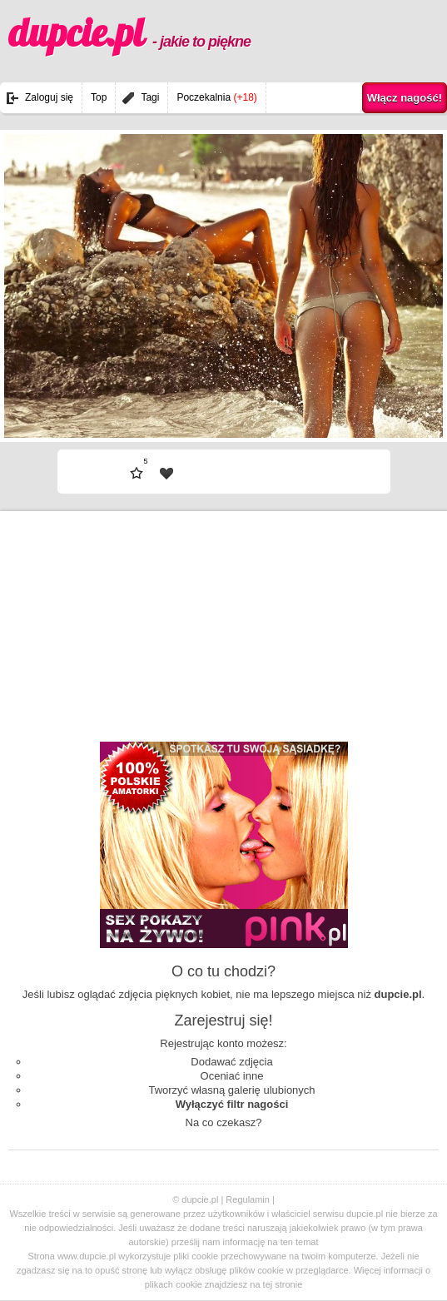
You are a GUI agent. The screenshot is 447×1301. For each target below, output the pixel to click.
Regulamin (248, 1199)
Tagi (150, 97)
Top (99, 97)
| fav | (166, 473)
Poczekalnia (216, 97)
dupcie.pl (129, 32)
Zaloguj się (49, 97)
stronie (288, 1284)
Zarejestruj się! (223, 1020)
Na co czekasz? (224, 1122)
